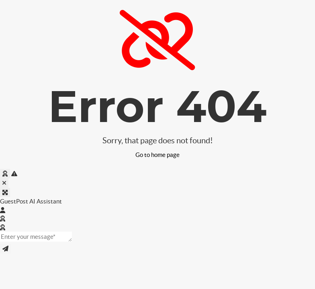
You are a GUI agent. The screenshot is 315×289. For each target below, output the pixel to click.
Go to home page (157, 154)
